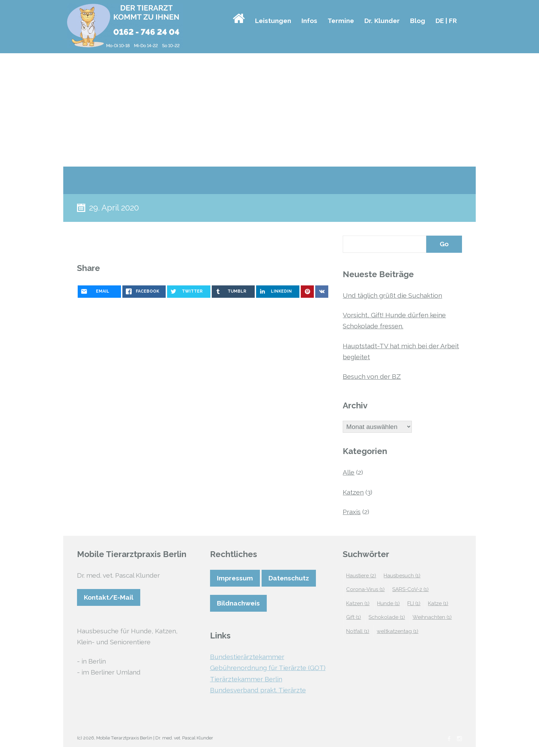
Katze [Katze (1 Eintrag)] (438, 603)
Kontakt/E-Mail (108, 597)
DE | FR (446, 20)
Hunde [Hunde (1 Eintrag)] (388, 603)
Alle (348, 472)
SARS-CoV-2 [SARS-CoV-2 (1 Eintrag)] (410, 589)
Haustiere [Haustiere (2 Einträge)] (361, 576)
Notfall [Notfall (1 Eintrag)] (357, 631)
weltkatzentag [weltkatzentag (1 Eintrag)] (397, 631)
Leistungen (273, 20)
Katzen (353, 492)
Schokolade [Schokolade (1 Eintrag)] (386, 617)
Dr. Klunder (382, 20)
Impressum (235, 578)
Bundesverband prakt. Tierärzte (258, 690)
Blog (417, 20)
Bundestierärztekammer (247, 656)
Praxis (352, 512)
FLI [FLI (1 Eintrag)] (413, 603)
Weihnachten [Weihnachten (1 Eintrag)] (432, 617)
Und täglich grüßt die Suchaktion (392, 295)
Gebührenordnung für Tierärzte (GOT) (268, 667)
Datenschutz (288, 578)
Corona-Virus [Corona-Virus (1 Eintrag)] (365, 589)
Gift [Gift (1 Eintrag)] (353, 617)
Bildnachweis (238, 603)
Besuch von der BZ (372, 376)
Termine (341, 20)
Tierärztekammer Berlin (246, 679)
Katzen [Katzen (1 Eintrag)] (358, 603)
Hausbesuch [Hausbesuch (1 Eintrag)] (402, 576)
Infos (309, 20)
